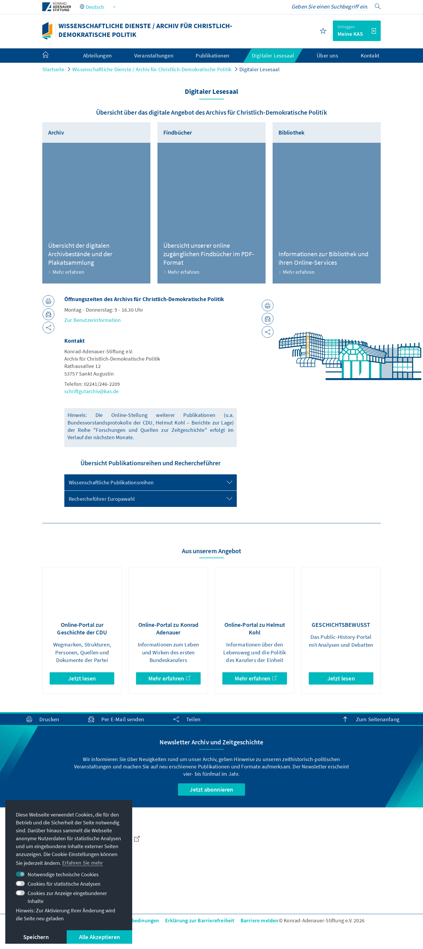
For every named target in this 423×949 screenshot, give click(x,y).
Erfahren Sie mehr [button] (82, 862)
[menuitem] (51, 55)
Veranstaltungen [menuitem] (153, 55)
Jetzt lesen (82, 678)
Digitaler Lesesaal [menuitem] (273, 55)
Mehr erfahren (169, 678)
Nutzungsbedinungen (134, 920)
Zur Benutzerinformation (92, 320)
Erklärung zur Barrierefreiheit (200, 920)
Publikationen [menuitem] (212, 55)
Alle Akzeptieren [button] (99, 936)
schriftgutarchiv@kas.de (91, 391)
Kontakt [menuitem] (370, 55)
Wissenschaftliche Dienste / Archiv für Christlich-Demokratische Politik (151, 69)
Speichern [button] (36, 936)
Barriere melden (259, 920)
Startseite (53, 69)
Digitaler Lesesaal (259, 69)
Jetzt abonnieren (211, 789)
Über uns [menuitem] (327, 55)
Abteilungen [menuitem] (97, 55)
